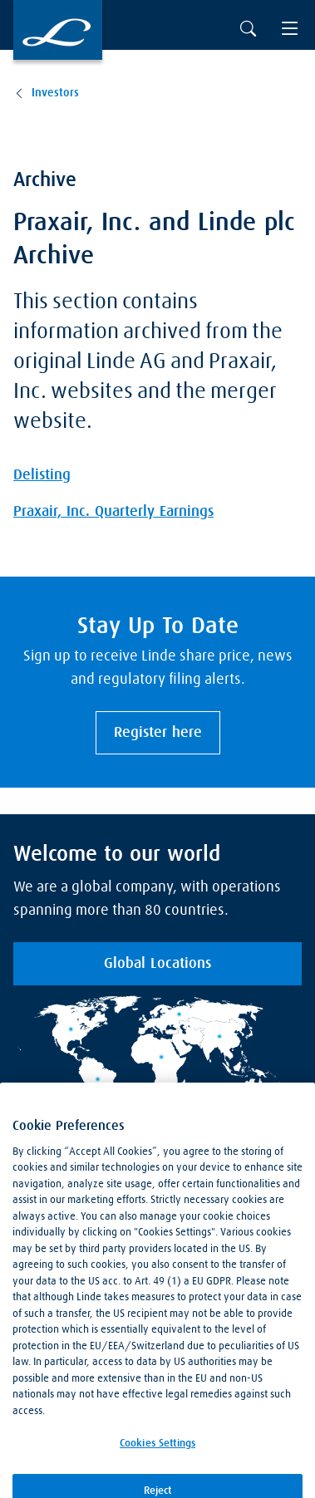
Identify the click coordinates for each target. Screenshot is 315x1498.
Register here (158, 732)
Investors (55, 93)
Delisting (42, 475)
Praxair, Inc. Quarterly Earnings (113, 511)
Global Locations (157, 963)
